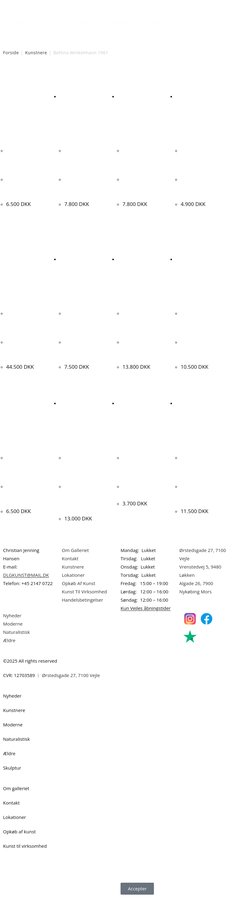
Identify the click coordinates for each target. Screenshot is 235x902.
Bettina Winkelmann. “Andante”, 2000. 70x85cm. (204, 186)
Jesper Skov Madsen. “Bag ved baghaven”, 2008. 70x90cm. (28, 492)
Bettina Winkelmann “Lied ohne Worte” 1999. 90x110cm (28, 186)
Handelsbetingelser (82, 598)
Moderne (89, 22)
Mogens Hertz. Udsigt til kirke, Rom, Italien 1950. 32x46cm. (87, 348)
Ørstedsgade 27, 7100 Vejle (71, 673)
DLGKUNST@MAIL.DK (26, 573)
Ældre (157, 22)
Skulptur (184, 22)
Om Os (213, 22)
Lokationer (73, 573)
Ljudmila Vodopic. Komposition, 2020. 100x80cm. (202, 348)
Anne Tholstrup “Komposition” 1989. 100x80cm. (203, 492)
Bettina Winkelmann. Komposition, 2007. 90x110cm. (145, 186)
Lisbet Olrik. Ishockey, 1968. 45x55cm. (139, 492)
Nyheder (24, 22)
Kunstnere (56, 22)
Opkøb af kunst (19, 829)
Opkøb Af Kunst (78, 581)
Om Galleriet (75, 548)
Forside (11, 52)
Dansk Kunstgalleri (30, 6)
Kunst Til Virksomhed (84, 589)
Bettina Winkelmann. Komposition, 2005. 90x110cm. (87, 186)
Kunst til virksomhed (25, 844)
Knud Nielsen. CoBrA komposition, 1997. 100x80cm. (29, 348)
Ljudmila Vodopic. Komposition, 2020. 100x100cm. (143, 348)
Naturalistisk (125, 22)
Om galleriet (16, 786)
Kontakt (70, 556)
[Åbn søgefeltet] (105, 35)
